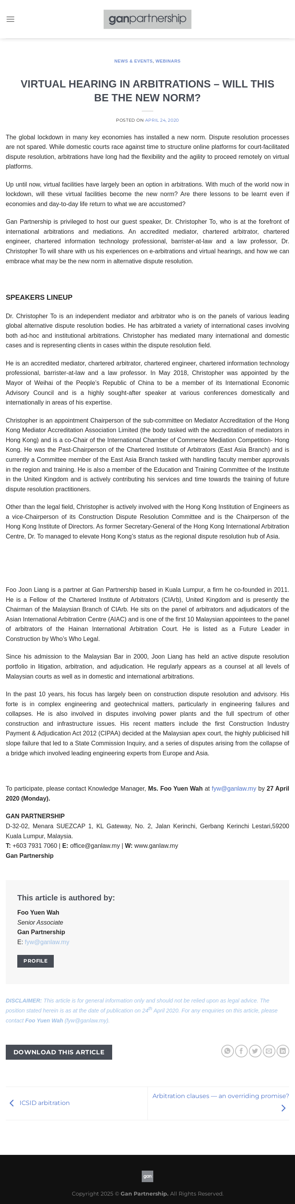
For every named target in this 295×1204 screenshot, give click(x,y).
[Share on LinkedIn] (283, 1051)
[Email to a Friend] (269, 1051)
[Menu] (10, 19)
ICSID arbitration (38, 1103)
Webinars (168, 61)
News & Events (133, 61)
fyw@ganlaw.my (234, 788)
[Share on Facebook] (241, 1051)
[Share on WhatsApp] (227, 1051)
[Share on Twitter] (255, 1051)
